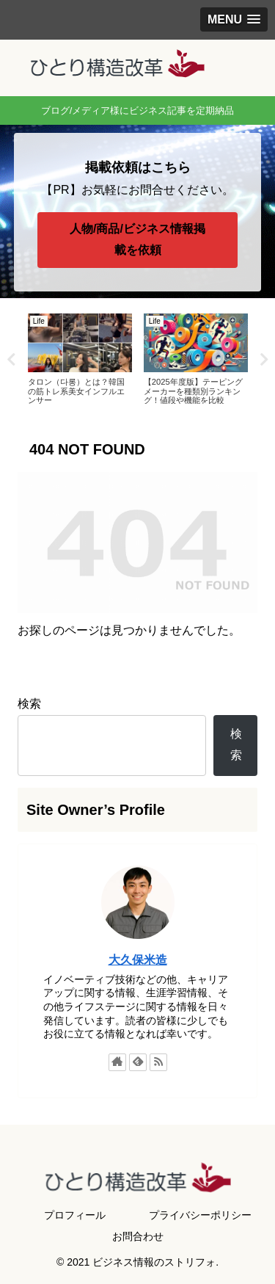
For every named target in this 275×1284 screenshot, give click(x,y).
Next (264, 359)
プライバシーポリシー (200, 1215)
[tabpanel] (80, 357)
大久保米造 (138, 960)
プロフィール (75, 1215)
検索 (29, 703)
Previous (11, 359)
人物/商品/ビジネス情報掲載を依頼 (137, 239)
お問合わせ (138, 1236)
